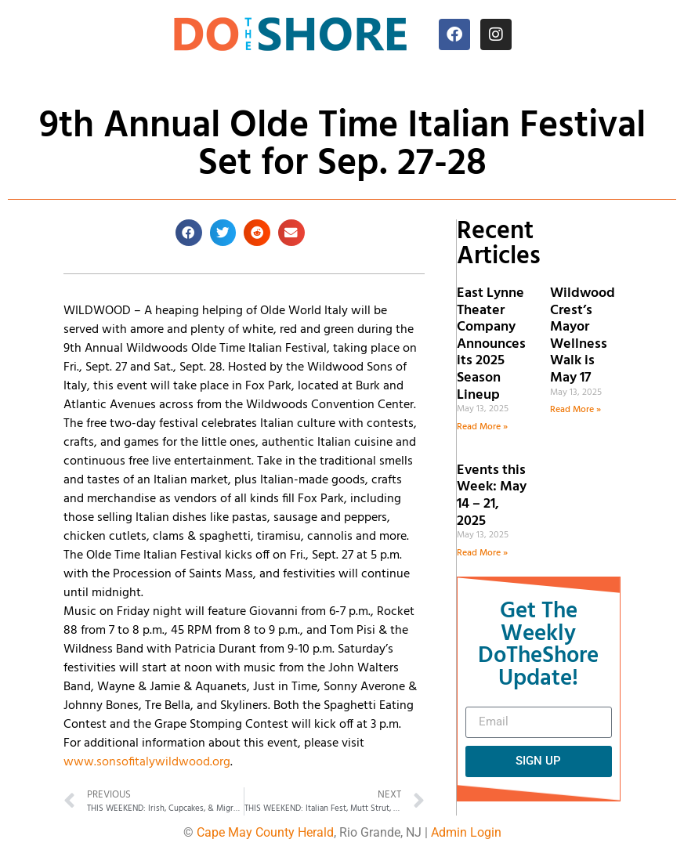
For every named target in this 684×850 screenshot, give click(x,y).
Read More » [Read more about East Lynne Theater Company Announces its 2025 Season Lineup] (482, 427)
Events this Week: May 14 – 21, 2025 (492, 496)
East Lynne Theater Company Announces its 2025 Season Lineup (491, 344)
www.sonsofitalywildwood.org (146, 762)
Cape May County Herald (265, 832)
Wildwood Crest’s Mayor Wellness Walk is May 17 (582, 335)
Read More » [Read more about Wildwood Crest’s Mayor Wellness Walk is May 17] (575, 410)
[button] (189, 232)
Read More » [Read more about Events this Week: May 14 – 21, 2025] (482, 553)
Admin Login (466, 832)
